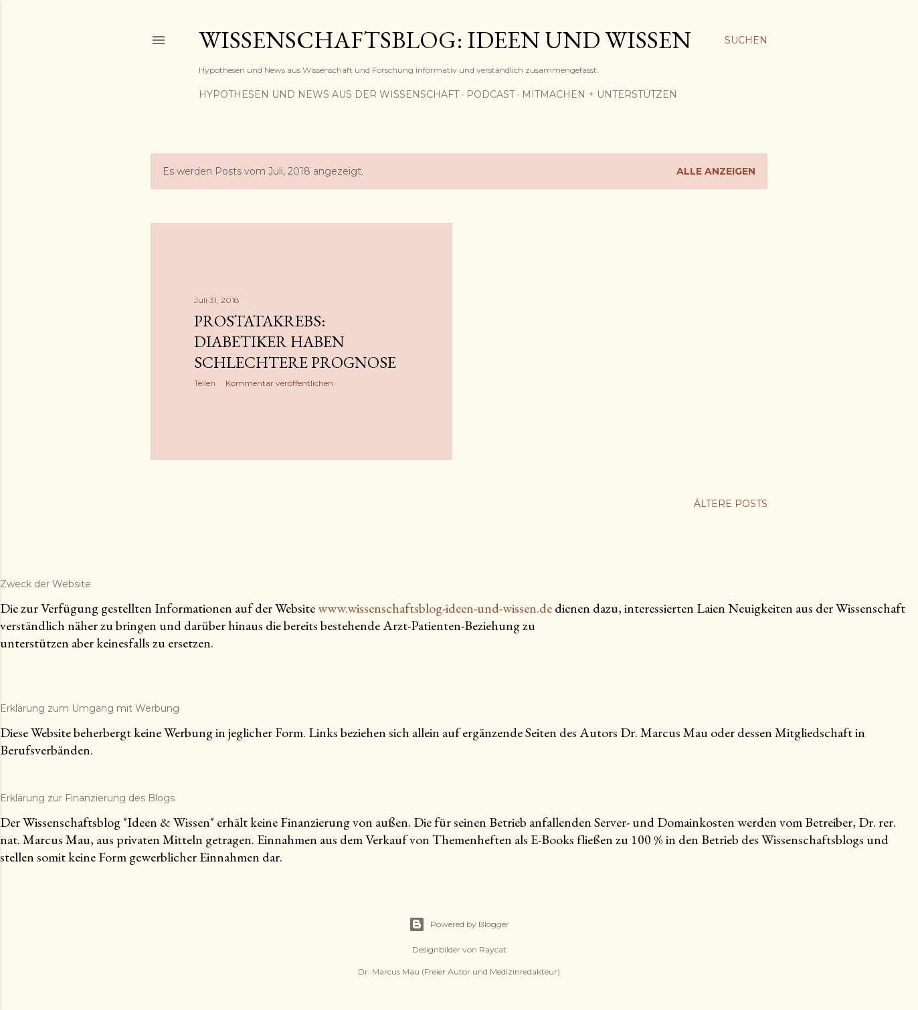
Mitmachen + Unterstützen (599, 94)
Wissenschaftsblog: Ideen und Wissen (445, 40)
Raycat (493, 949)
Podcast (490, 94)
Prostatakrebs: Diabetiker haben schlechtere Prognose (295, 341)
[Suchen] (746, 40)
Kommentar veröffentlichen (279, 383)
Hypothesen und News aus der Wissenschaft (329, 94)
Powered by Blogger (459, 924)
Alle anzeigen (715, 171)
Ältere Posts (730, 504)
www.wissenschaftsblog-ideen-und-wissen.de (435, 608)
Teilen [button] (204, 383)
